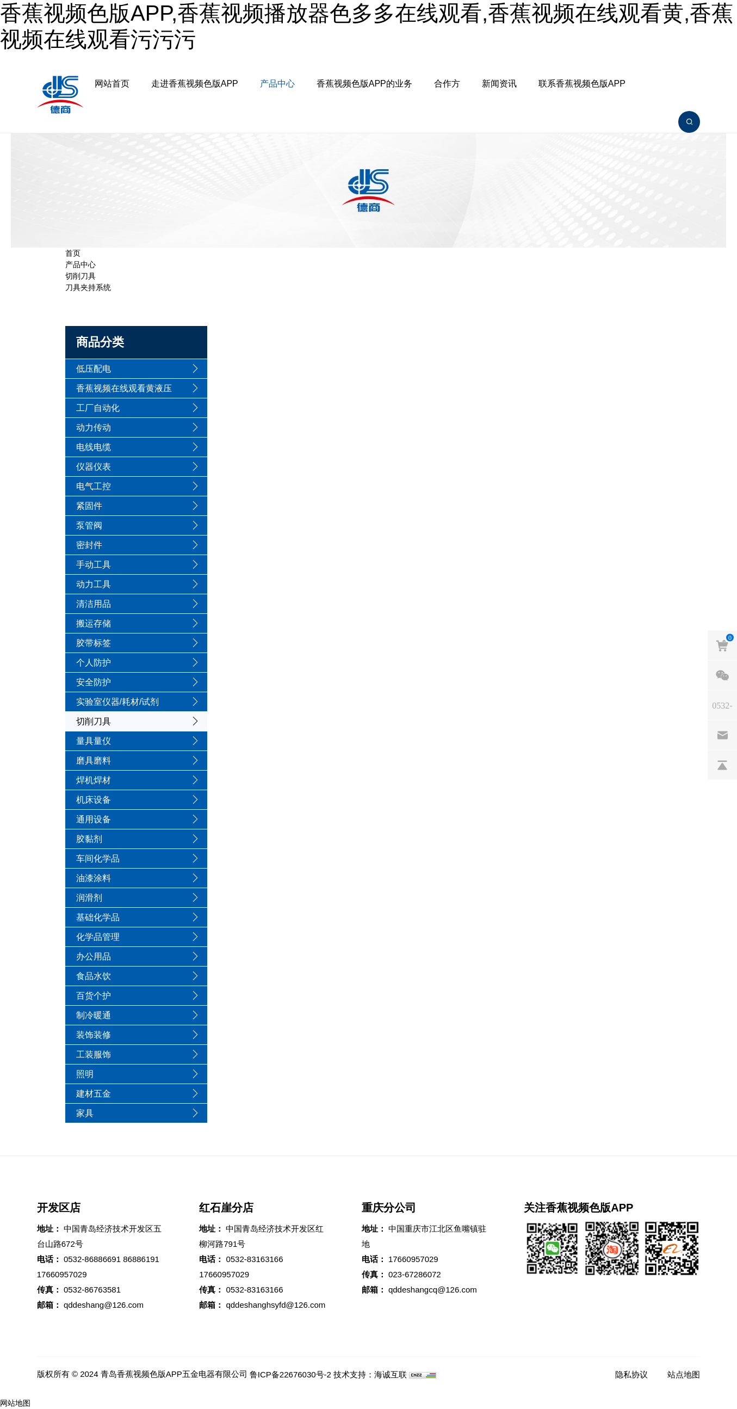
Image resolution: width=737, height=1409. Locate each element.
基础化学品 (98, 917)
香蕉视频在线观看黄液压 (124, 388)
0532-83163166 (254, 1259)
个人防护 (93, 662)
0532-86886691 (92, 1259)
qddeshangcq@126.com (432, 1289)
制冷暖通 (93, 1015)
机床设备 (93, 799)
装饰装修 (93, 1034)
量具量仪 (93, 741)
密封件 (89, 545)
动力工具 (93, 584)
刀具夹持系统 (88, 287)
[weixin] (722, 675)
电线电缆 (93, 447)
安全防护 (93, 682)
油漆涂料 (93, 878)
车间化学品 (98, 858)
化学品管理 (98, 937)
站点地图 (683, 1374)
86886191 (141, 1259)
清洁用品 (93, 603)
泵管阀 (89, 525)
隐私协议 (631, 1374)
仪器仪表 (93, 466)
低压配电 (93, 368)
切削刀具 (80, 276)
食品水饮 (93, 976)
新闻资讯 (499, 83)
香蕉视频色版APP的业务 (364, 83)
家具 (85, 1113)
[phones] (722, 704)
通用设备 (93, 819)
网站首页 (112, 83)
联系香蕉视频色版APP (581, 83)
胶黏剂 (89, 839)
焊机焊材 (93, 780)
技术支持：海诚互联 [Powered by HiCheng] (370, 1374)
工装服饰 (93, 1054)
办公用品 (93, 956)
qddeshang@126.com (104, 1304)
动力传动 (93, 427)
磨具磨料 (93, 760)
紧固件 (89, 505)
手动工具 (93, 564)
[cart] (722, 645)
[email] (722, 734)
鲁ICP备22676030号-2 (290, 1374)
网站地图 (15, 1403)
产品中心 (277, 83)
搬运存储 (93, 623)
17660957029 (62, 1274)
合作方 (447, 83)
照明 (85, 1074)
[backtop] (722, 764)
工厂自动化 (98, 408)
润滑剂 (89, 897)
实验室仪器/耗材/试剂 (117, 701)
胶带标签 (93, 643)
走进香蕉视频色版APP (194, 83)
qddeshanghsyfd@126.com (275, 1304)
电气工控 (93, 486)
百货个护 (93, 995)
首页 (72, 253)
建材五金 (93, 1093)
